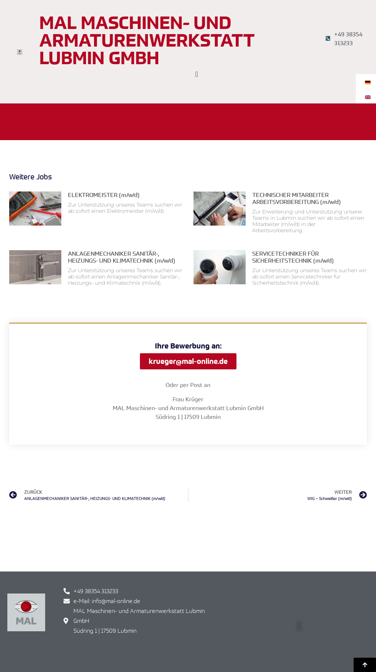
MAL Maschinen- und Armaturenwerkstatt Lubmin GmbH (147, 40)
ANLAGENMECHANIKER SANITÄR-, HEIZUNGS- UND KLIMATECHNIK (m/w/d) (121, 257)
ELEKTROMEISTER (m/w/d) (104, 194)
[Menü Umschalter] (196, 74)
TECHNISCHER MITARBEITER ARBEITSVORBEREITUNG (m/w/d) (296, 198)
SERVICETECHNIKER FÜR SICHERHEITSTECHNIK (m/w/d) (293, 257)
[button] (299, 626)
